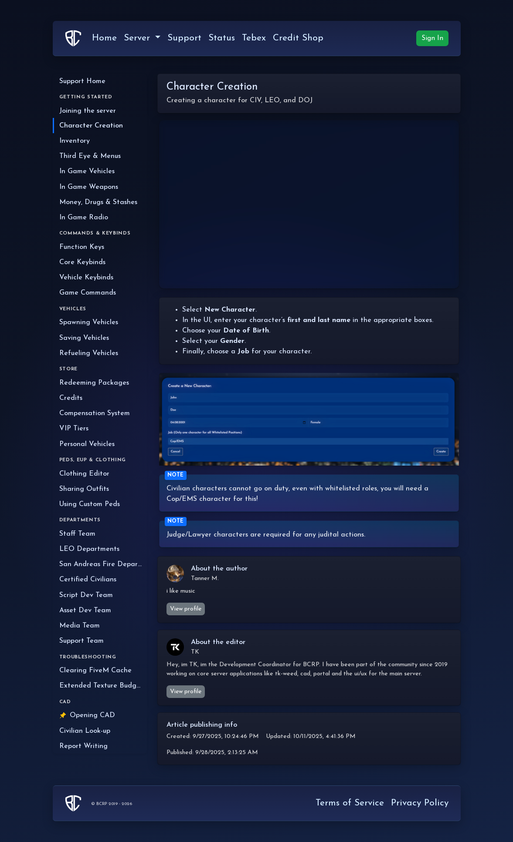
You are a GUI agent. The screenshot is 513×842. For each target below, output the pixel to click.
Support (184, 38)
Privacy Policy (419, 803)
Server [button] (138, 38)
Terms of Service (350, 803)
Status (221, 38)
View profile (185, 609)
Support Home (82, 81)
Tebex (254, 38)
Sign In (432, 38)
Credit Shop (298, 38)
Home (104, 38)
